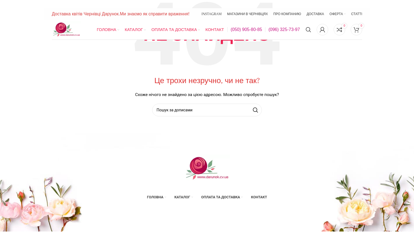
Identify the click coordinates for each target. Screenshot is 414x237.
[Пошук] (308, 29)
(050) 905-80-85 (246, 29)
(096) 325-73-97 (284, 29)
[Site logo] (66, 29)
